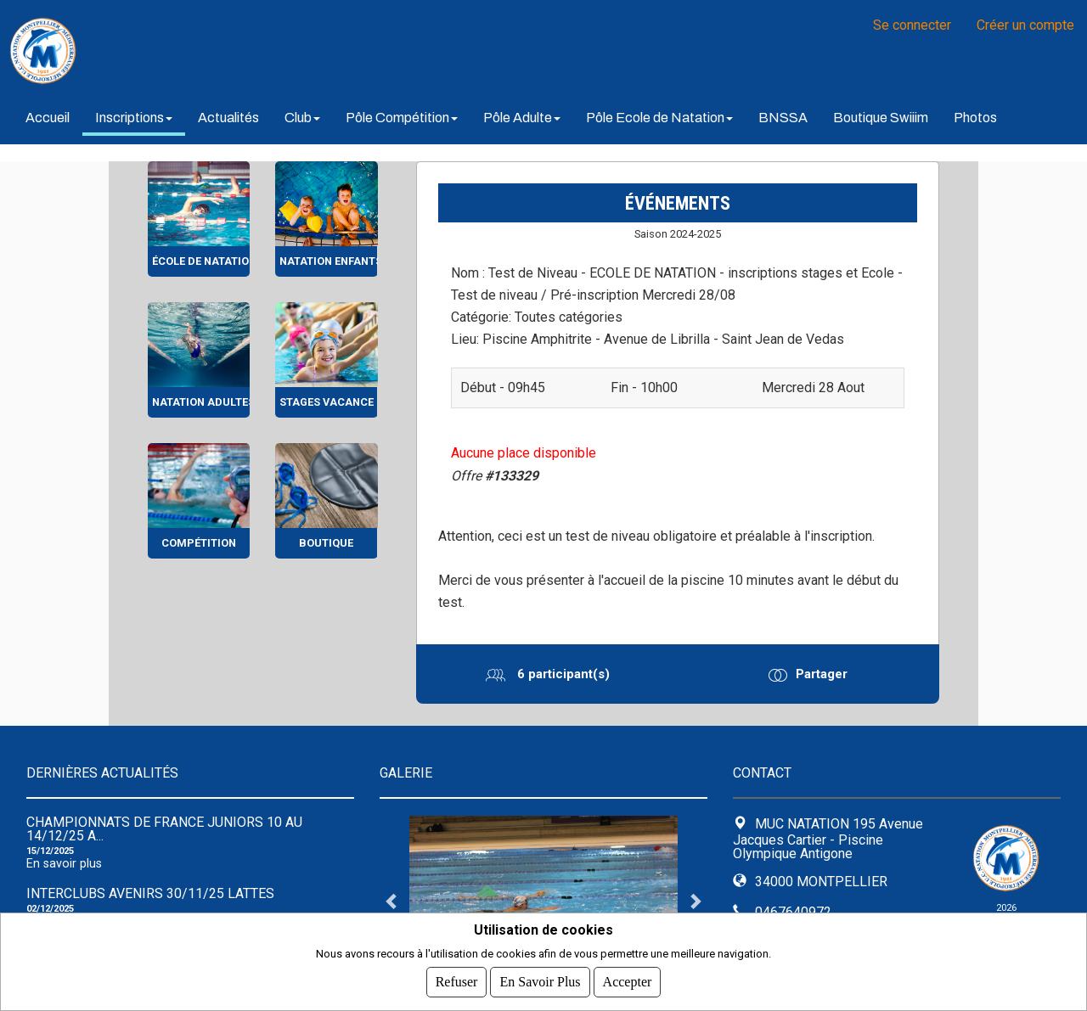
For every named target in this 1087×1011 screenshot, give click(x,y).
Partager (821, 674)
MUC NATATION (221, 51)
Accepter (627, 981)
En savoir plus (64, 864)
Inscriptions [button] (133, 117)
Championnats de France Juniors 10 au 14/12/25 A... (164, 829)
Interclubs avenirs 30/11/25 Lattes (150, 893)
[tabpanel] (543, 901)
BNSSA (783, 117)
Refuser (457, 981)
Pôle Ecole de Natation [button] (659, 117)
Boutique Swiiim (880, 117)
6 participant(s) (562, 674)
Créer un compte (1025, 25)
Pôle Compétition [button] (402, 117)
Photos (975, 117)
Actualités (228, 117)
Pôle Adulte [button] (521, 117)
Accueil (47, 117)
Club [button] (302, 117)
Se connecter (912, 25)
